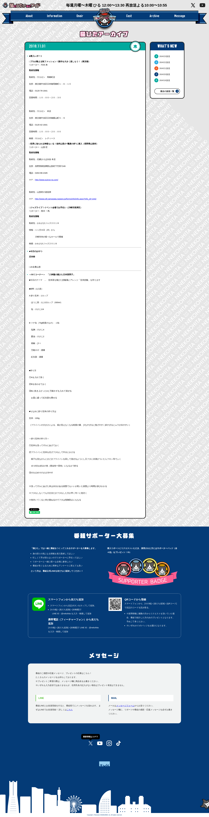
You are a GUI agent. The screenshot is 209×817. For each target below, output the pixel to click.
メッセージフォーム (125, 705)
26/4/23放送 (162, 56)
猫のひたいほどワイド (23, 5)
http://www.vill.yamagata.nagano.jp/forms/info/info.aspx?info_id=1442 (65, 199)
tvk (104, 763)
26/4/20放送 (162, 74)
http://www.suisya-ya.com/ (46, 180)
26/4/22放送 (162, 62)
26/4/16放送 (162, 80)
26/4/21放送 (162, 68)
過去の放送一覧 (167, 91)
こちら (70, 709)
